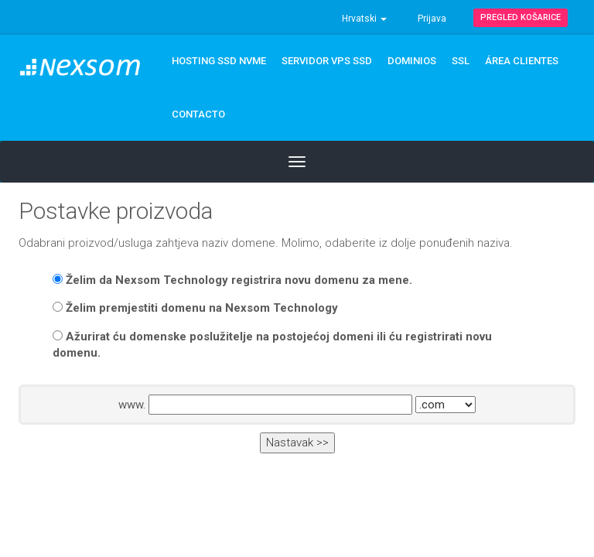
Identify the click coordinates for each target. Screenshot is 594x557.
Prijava (432, 18)
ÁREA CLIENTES (521, 61)
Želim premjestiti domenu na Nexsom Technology (195, 308)
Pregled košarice (520, 17)
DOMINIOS (411, 61)
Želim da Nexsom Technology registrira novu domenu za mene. (232, 280)
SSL (460, 61)
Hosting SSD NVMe (219, 61)
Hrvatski (364, 18)
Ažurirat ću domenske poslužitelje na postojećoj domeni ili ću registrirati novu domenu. (272, 345)
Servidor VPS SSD (327, 61)
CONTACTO (198, 114)
